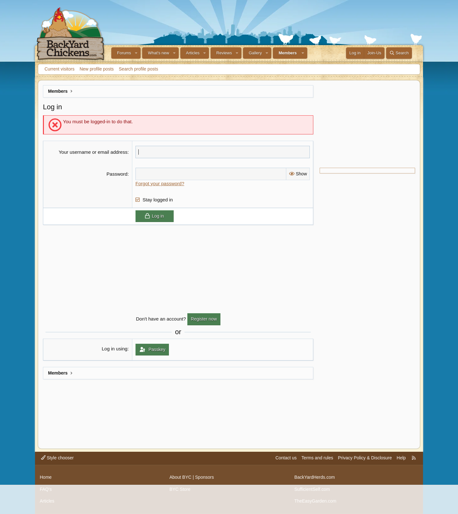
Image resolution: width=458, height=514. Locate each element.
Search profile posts (138, 68)
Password (117, 174)
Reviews (224, 53)
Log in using (115, 348)
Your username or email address (93, 152)
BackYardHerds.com (314, 477)
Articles (193, 53)
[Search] (399, 53)
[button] (136, 53)
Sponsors (204, 477)
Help (401, 457)
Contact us (286, 457)
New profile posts (97, 68)
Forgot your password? (159, 183)
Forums (124, 53)
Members (288, 53)
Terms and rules (317, 457)
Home (46, 477)
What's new (158, 53)
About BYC (180, 477)
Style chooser (57, 457)
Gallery (255, 53)
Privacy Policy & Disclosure (365, 457)
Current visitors (59, 68)
